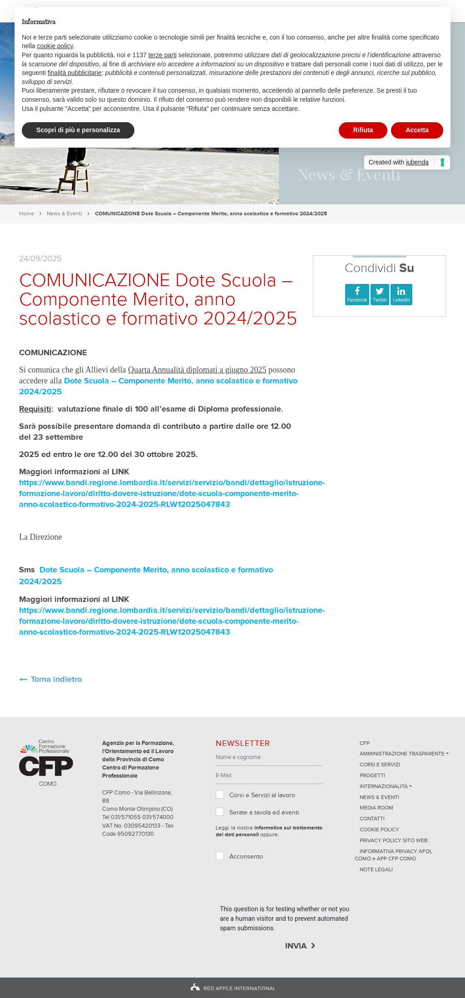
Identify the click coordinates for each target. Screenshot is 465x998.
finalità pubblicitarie (75, 72)
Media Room (376, 808)
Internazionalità (384, 786)
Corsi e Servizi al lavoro (262, 795)
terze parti (162, 55)
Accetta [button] (417, 130)
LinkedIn (401, 300)
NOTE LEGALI (376, 870)
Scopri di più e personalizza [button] (78, 130)
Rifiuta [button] (363, 130)
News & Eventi (64, 213)
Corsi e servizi (380, 765)
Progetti (372, 776)
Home (26, 213)
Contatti (372, 819)
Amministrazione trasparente (402, 754)
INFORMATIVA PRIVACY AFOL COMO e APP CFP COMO (393, 855)
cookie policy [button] (55, 46)
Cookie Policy (379, 830)
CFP (365, 743)
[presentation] (289, 886)
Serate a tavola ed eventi (264, 812)
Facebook (357, 300)
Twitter (380, 300)
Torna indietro (56, 680)
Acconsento (246, 857)
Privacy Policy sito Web (394, 841)
